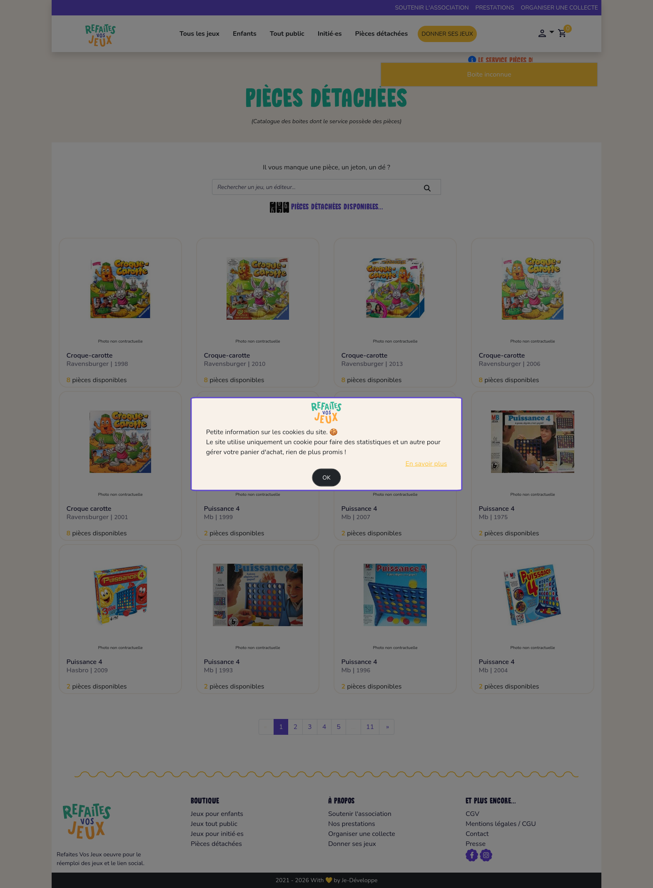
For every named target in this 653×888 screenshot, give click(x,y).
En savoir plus (426, 463)
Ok (326, 478)
